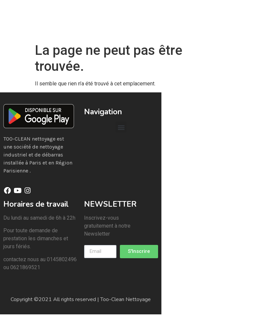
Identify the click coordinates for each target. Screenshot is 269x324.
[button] (121, 127)
